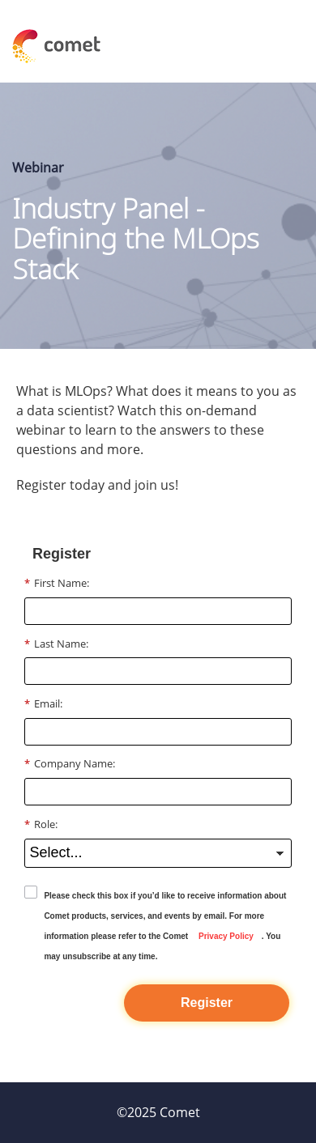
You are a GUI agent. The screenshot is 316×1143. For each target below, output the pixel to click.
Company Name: (69, 763)
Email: (43, 703)
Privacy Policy (226, 936)
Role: (41, 824)
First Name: (56, 583)
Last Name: (56, 643)
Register (207, 1002)
